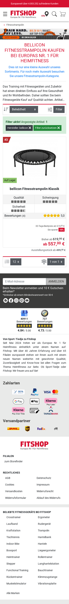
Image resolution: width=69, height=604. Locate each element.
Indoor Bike (12, 543)
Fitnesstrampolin (15, 24)
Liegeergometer (47, 550)
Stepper (10, 563)
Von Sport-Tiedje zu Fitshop (19, 339)
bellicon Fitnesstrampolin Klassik (34, 189)
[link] (5, 301)
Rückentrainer (14, 577)
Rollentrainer (45, 557)
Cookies (9, 484)
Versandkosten (13, 491)
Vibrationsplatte (47, 583)
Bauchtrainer (45, 570)
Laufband (12, 524)
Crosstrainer (13, 517)
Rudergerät (44, 524)
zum (13, 461)
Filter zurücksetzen (47, 127)
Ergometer (44, 517)
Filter (59, 109)
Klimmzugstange (47, 577)
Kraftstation (13, 530)
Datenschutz (44, 478)
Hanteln (42, 543)
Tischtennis (13, 537)
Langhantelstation (48, 563)
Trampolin (43, 530)
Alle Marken (13, 593)
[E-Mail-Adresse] (24, 281)
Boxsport (11, 550)
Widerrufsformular (15, 498)
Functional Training (17, 570)
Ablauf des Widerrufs (48, 498)
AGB (7, 478)
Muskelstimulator (16, 583)
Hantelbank (44, 537)
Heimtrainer (13, 557)
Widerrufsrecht (45, 491)
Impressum (43, 484)
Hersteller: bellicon (19, 127)
